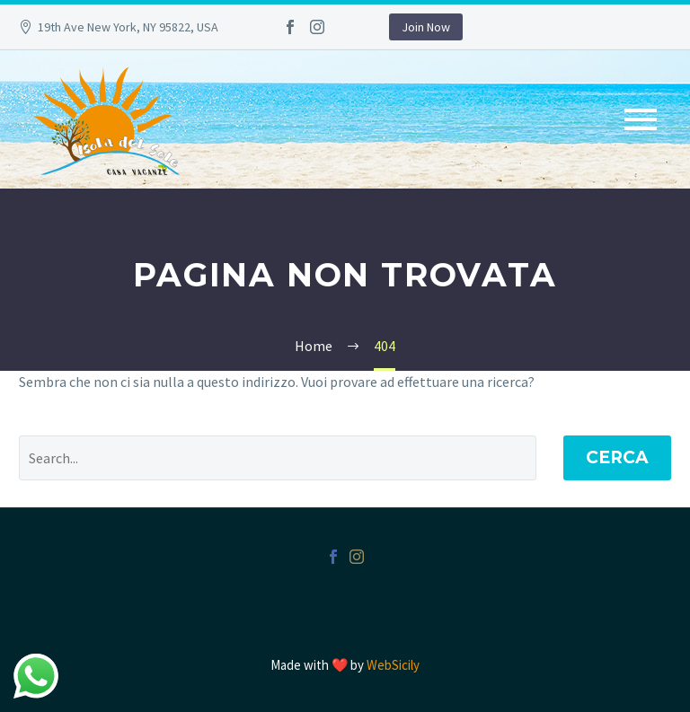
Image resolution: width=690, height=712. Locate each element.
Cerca (617, 457)
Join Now (426, 27)
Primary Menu (640, 119)
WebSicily (393, 664)
